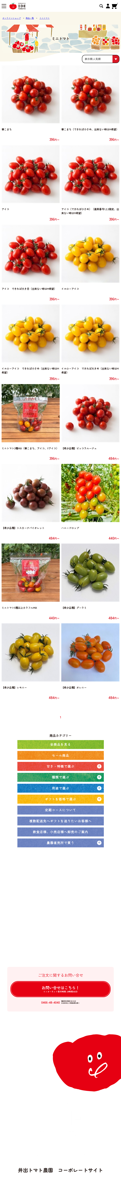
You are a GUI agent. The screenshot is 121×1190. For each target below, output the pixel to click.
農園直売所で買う (60, 842)
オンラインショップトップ (45, 890)
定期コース (37, 902)
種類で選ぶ (60, 777)
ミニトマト (44, 18)
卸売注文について (40, 928)
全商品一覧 (37, 896)
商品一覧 (30, 18)
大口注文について (40, 921)
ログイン (36, 960)
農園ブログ (37, 909)
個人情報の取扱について (44, 953)
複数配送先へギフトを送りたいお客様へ (60, 821)
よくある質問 (38, 940)
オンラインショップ (11, 18)
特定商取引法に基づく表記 (45, 947)
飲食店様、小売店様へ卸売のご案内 (60, 832)
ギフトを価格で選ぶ (60, 799)
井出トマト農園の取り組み (45, 915)
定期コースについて (60, 810)
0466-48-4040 (50, 1002)
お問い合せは (60, 989)
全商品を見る (60, 744)
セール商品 (60, 755)
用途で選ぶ (60, 788)
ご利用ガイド (38, 934)
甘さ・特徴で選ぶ (60, 766)
